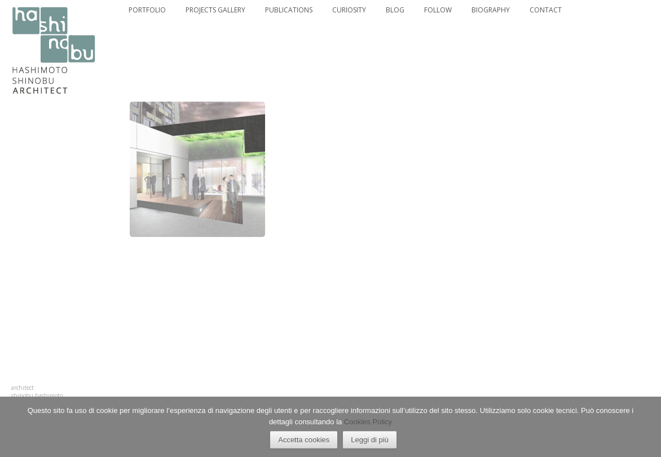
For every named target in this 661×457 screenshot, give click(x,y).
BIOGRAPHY (490, 10)
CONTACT (546, 10)
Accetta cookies (303, 440)
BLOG (395, 10)
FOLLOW (438, 10)
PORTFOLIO (147, 10)
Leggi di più (370, 440)
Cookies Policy (368, 422)
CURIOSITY (349, 10)
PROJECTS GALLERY (215, 10)
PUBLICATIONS (288, 10)
